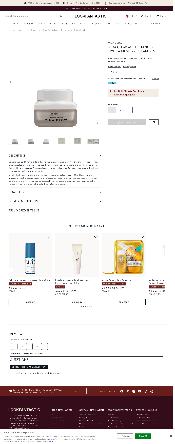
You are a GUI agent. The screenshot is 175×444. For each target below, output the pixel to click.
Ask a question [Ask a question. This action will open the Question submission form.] (129, 66)
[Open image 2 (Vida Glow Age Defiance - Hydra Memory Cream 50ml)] (30, 138)
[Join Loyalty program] (136, 94)
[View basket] (162, 16)
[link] (146, 16)
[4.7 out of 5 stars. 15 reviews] (17, 287)
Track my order (57, 409)
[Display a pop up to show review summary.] (75, 291)
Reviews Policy (85, 400)
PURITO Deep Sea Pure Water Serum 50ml (29, 280)
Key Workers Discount (117, 415)
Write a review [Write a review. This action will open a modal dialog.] (114, 66)
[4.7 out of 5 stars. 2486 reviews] (158, 290)
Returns (54, 394)
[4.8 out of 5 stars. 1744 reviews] (112, 287)
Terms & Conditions (87, 385)
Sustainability (84, 397)
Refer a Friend (113, 412)
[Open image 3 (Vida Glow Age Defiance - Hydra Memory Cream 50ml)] (46, 138)
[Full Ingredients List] (55, 210)
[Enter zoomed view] (97, 123)
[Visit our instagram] (134, 362)
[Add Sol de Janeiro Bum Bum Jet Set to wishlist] (142, 237)
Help (53, 385)
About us (111, 385)
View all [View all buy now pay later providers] (155, 79)
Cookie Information (87, 391)
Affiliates (111, 403)
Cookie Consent (16, 403)
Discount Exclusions (59, 391)
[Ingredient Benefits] (55, 201)
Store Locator (142, 385)
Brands (20, 30)
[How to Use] (55, 192)
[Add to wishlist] (154, 122)
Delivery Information (59, 397)
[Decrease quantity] (112, 110)
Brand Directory (114, 391)
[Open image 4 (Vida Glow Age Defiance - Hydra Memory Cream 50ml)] (62, 138)
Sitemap (111, 409)
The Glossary (113, 388)
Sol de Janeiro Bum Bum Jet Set (117, 280)
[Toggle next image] (100, 82)
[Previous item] (11, 270)
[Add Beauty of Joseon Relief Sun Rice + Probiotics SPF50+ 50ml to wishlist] (96, 237)
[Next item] (163, 270)
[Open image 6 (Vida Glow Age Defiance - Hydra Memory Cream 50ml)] (93, 138)
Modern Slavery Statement (90, 394)
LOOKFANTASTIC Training (146, 394)
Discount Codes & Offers (118, 400)
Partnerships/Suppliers (117, 406)
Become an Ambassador (118, 418)
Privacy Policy (84, 388)
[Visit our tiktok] (146, 362)
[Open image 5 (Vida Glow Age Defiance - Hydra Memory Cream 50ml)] (77, 138)
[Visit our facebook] (122, 362)
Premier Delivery (57, 406)
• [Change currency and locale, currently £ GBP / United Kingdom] (131, 16)
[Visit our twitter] (128, 362)
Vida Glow (31, 30)
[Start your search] (34, 16)
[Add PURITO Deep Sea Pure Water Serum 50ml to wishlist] (49, 237)
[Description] (55, 155)
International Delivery (59, 400)
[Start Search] (61, 16)
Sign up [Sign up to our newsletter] (76, 362)
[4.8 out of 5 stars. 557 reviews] (64, 290)
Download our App (59, 388)
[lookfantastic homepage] (90, 16)
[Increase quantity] (129, 110)
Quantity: (113, 105)
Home (11, 30)
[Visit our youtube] (140, 362)
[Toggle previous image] (11, 82)
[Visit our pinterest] (152, 362)
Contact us (55, 403)
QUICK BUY (30, 302)
